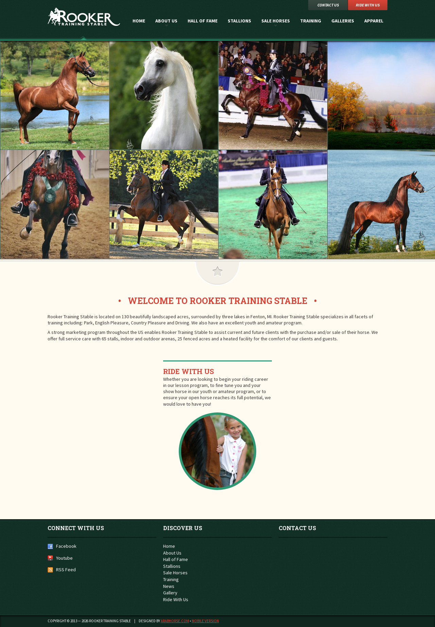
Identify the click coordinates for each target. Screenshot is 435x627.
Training (310, 21)
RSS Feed (66, 569)
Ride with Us (368, 4)
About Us (166, 21)
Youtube (64, 558)
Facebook (66, 546)
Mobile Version (205, 620)
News (168, 586)
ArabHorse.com (175, 620)
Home (139, 21)
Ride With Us (188, 371)
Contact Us (328, 4)
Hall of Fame (203, 21)
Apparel (373, 21)
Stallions (239, 21)
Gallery (170, 593)
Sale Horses (275, 21)
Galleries (342, 21)
